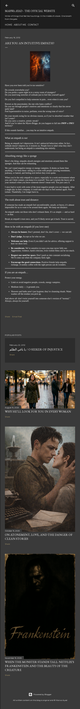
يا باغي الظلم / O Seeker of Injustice (36, 349)
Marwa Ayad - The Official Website (30, 11)
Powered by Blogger (40, 694)
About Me (20, 24)
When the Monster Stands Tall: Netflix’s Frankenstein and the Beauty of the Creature (39, 666)
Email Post (17, 316)
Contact (33, 24)
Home (8, 24)
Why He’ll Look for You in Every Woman (38, 411)
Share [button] (7, 316)
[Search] (73, 5)
